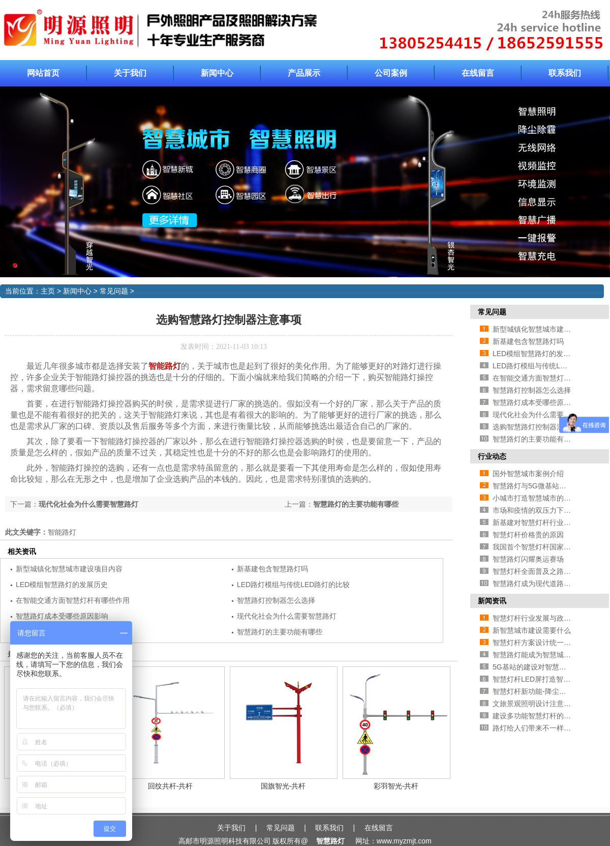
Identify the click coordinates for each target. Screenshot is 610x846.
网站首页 (43, 73)
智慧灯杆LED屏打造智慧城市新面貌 (549, 679)
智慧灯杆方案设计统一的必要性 (542, 642)
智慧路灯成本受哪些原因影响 (62, 616)
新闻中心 (217, 73)
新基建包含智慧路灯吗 (272, 569)
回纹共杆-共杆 (170, 786)
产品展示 (304, 73)
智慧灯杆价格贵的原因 (528, 535)
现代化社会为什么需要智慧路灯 (88, 504)
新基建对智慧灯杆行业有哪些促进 (546, 522)
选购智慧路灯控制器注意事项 (539, 427)
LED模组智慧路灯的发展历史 (62, 584)
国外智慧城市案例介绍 (528, 474)
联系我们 (564, 73)
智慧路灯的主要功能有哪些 (356, 504)
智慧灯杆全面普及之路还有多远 (542, 571)
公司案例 (391, 73)
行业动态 (492, 456)
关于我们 (130, 73)
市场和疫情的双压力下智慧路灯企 (546, 510)
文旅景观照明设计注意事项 (535, 703)
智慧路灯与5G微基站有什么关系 (544, 486)
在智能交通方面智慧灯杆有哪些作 (546, 378)
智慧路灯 (330, 841)
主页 (48, 291)
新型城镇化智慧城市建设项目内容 (69, 569)
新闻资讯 (492, 601)
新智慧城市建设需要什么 (532, 630)
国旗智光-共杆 (283, 786)
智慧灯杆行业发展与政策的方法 (542, 618)
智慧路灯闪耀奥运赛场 (528, 559)
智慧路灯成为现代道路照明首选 (542, 583)
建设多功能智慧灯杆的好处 (535, 716)
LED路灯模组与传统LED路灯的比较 (293, 584)
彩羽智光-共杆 (396, 786)
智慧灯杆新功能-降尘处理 (533, 691)
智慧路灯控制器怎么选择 (276, 600)
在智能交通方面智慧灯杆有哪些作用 (73, 600)
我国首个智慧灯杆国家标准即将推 (546, 547)
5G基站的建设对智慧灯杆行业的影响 (551, 667)
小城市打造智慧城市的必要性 (539, 498)
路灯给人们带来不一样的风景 (539, 728)
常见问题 (114, 291)
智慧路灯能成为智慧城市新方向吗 (546, 655)
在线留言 (478, 73)
